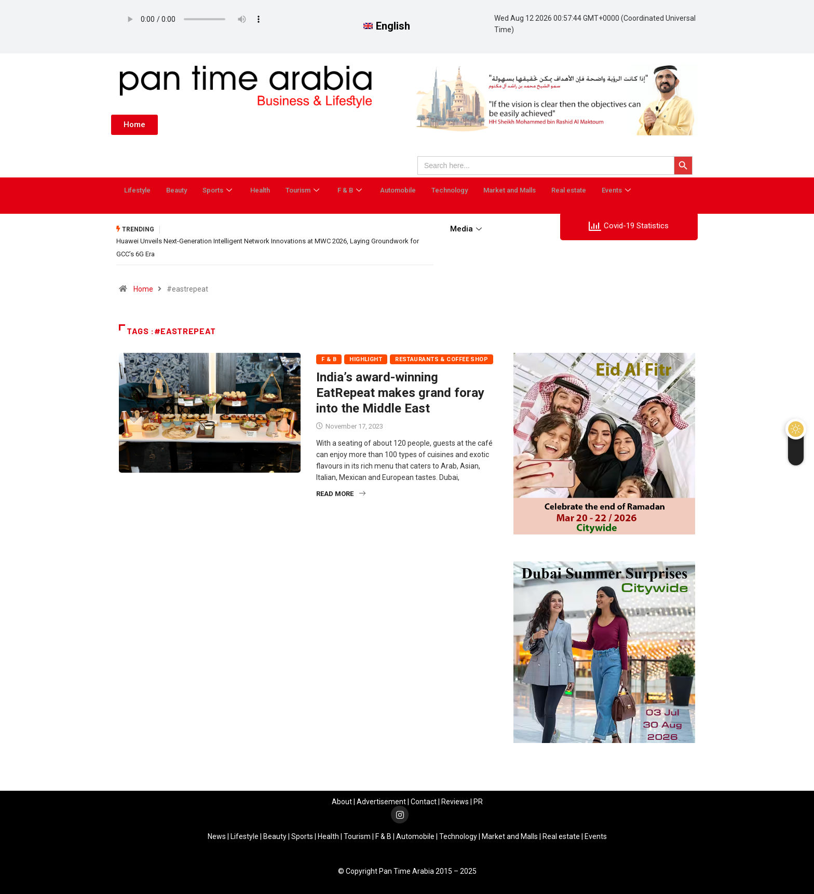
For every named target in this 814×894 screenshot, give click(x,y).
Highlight (365, 358)
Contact (424, 800)
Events (617, 190)
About (342, 800)
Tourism (304, 190)
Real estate (568, 190)
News (217, 835)
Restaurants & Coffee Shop (441, 358)
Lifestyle (137, 190)
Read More (340, 493)
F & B (350, 190)
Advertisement (381, 800)
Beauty (176, 190)
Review (453, 800)
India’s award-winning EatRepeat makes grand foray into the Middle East (400, 392)
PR (478, 800)
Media (467, 228)
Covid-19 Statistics (629, 226)
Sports (218, 190)
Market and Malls (509, 190)
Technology (449, 190)
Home (143, 288)
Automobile (398, 190)
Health (260, 190)
